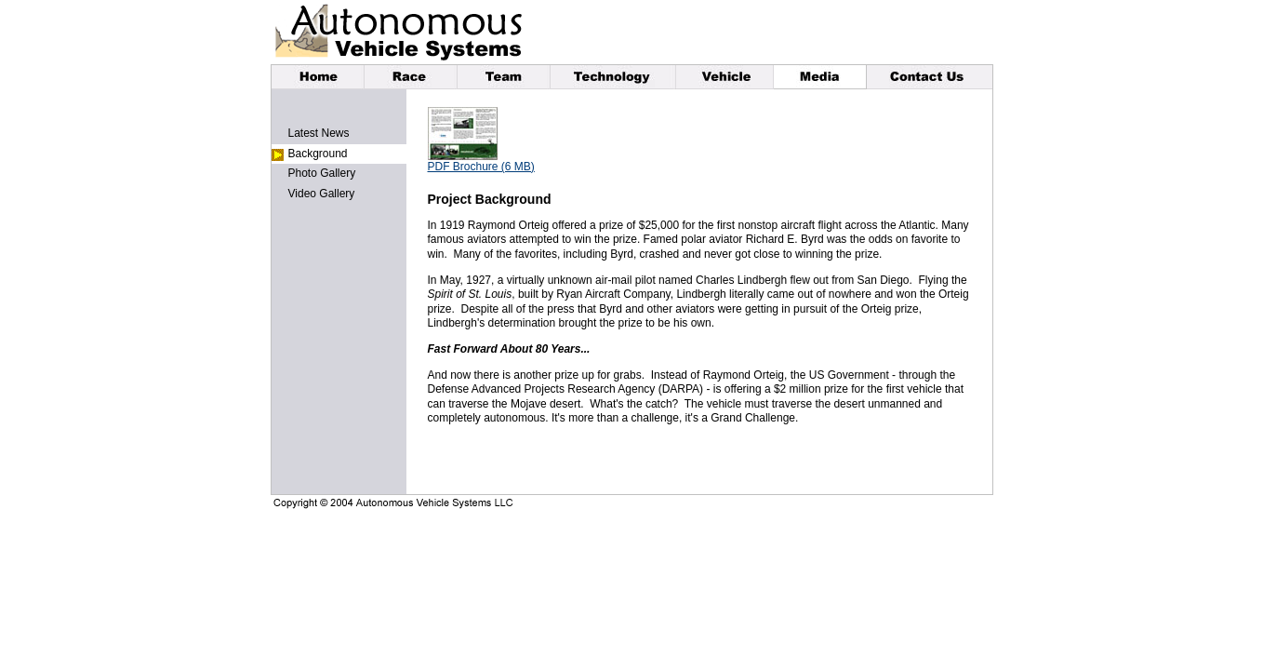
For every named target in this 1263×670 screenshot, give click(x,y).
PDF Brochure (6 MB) (481, 166)
